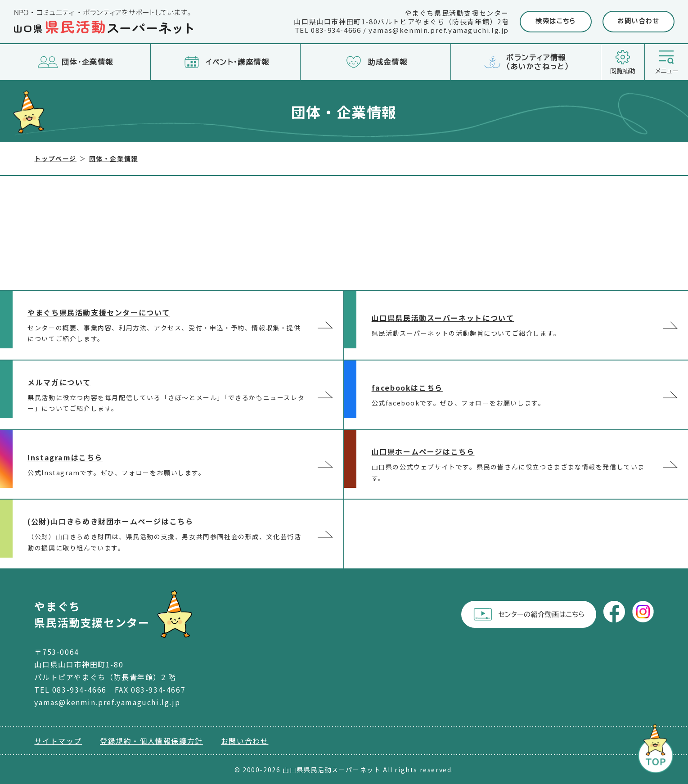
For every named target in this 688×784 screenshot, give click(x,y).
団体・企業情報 (113, 158)
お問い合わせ (638, 21)
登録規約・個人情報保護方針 (151, 740)
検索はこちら (555, 21)
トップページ (55, 158)
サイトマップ (58, 740)
